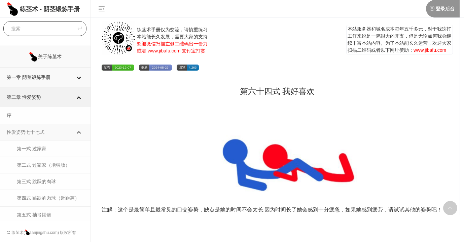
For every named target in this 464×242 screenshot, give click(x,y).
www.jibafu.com (164, 50)
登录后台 (445, 8)
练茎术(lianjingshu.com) (35, 232)
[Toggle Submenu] (79, 77)
